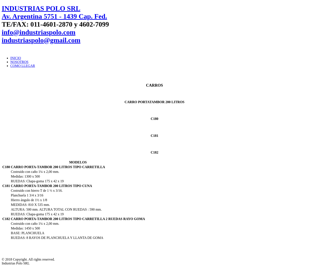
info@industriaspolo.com (39, 32)
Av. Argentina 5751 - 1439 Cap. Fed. (54, 16)
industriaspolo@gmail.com (41, 40)
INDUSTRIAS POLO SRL (41, 8)
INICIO (15, 58)
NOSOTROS (19, 62)
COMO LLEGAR (22, 66)
